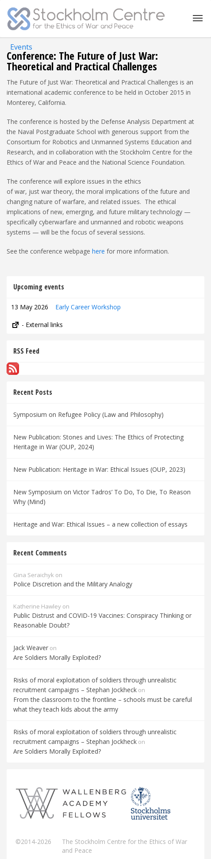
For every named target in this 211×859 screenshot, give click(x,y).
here (98, 251)
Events (21, 47)
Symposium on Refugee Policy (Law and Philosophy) (88, 414)
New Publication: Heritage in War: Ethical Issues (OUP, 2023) (99, 469)
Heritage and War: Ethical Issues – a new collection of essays (100, 524)
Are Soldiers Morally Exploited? (57, 657)
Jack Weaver (30, 647)
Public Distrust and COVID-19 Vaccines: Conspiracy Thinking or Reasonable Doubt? (102, 620)
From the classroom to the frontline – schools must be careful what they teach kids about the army (102, 704)
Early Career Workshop (88, 307)
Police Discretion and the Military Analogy (72, 584)
